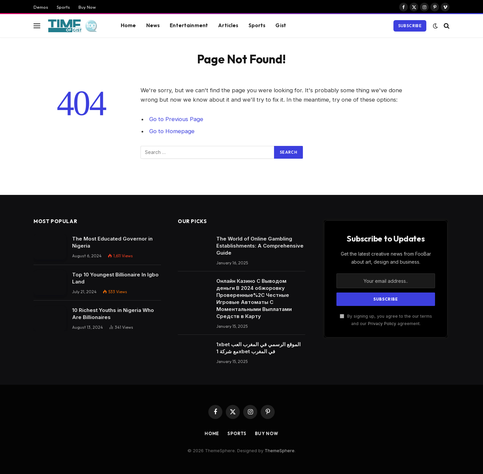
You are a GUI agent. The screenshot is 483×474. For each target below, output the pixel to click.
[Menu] (37, 25)
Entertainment (189, 25)
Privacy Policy (382, 323)
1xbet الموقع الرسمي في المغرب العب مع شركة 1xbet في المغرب (258, 348)
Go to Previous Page (176, 119)
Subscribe (410, 25)
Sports (63, 7)
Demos (41, 7)
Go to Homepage (172, 131)
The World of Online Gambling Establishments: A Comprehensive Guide (260, 245)
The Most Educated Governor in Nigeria (112, 242)
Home (128, 25)
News (153, 25)
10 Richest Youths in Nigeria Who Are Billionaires (113, 313)
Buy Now (87, 7)
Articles (228, 25)
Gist (280, 25)
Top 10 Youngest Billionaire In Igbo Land (115, 278)
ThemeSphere (279, 450)
